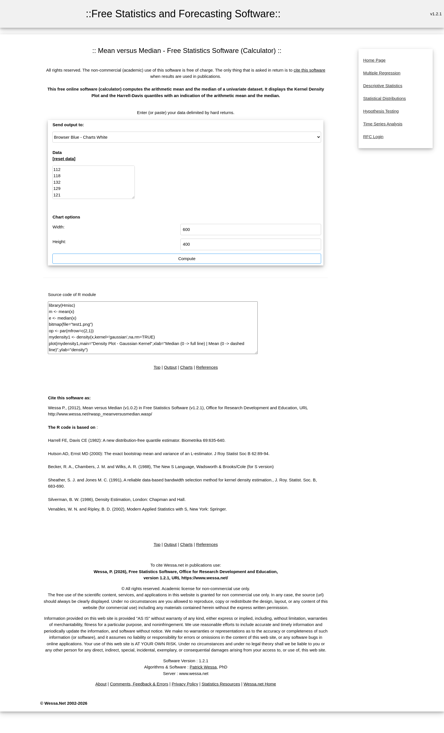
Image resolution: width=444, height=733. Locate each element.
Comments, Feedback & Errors (139, 683)
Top (156, 367)
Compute (186, 258)
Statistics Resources (221, 683)
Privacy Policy (185, 683)
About (100, 683)
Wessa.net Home (260, 683)
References (207, 367)
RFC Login (373, 136)
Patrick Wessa (203, 667)
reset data (64, 158)
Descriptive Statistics (382, 85)
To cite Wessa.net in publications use (185, 565)
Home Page (374, 60)
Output (170, 367)
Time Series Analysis (382, 123)
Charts (186, 367)
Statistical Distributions (384, 98)
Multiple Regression (381, 72)
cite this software (309, 70)
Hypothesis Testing (381, 111)
